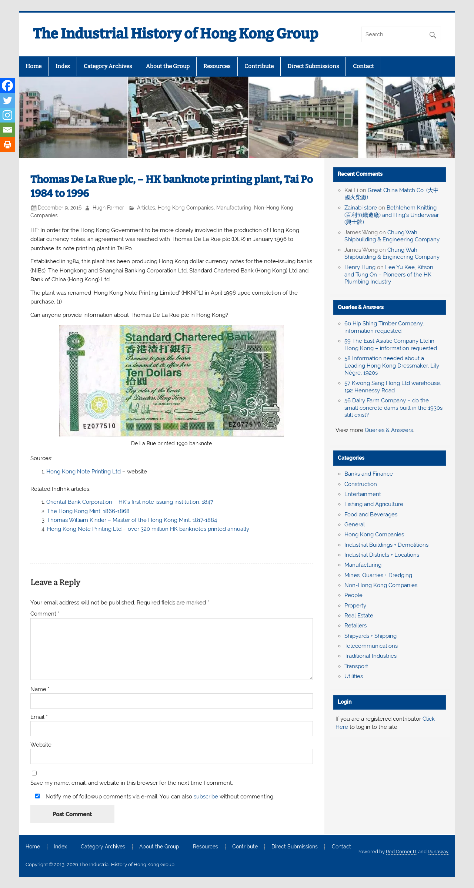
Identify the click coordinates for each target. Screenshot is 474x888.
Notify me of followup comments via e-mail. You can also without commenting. (153, 796)
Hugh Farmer (108, 208)
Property (355, 605)
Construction (360, 484)
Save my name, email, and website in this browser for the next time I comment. (131, 783)
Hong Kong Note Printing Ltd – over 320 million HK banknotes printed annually (148, 529)
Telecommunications (371, 646)
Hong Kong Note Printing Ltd (84, 471)
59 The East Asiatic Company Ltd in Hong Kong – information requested (390, 345)
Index (63, 66)
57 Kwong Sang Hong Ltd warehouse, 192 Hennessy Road (392, 387)
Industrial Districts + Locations (381, 555)
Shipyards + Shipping (370, 636)
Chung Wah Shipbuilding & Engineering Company (392, 236)
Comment (45, 614)
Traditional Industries (370, 656)
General (354, 524)
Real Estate (358, 615)
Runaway (438, 851)
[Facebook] (7, 85)
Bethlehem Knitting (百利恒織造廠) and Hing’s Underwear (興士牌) (391, 215)
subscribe (206, 796)
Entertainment (362, 494)
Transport (356, 666)
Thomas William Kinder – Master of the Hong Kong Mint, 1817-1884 (132, 520)
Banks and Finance (368, 473)
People (353, 595)
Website (40, 745)
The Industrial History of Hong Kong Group (175, 33)
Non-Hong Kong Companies (380, 585)
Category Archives (108, 66)
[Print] (7, 144)
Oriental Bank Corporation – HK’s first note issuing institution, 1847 (129, 502)
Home (33, 66)
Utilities (353, 676)
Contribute (259, 66)
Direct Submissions (313, 66)
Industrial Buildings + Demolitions (386, 545)
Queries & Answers (361, 307)
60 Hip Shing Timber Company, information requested (384, 327)
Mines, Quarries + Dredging (378, 575)
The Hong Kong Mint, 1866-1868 (88, 511)
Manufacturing (233, 208)
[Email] (7, 130)
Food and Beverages (370, 514)
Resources (216, 66)
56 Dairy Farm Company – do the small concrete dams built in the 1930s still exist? (393, 408)
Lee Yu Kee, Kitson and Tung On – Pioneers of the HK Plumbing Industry (388, 274)
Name (40, 689)
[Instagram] (7, 115)
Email (39, 717)
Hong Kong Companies (186, 208)
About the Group (168, 66)
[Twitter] (7, 100)
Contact (363, 66)
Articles (146, 208)
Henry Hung (359, 267)
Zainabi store (360, 207)
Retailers (355, 625)
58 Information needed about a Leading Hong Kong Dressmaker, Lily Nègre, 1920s (391, 365)
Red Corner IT (401, 851)
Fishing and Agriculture (373, 504)
